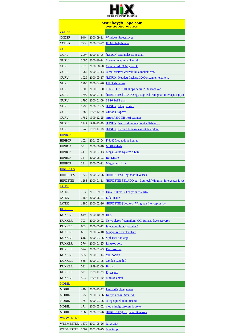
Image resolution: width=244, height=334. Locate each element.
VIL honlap (113, 255)
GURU (64, 49)
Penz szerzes (113, 249)
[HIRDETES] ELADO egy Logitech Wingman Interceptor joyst (145, 94)
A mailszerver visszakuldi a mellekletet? (130, 71)
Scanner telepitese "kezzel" (122, 60)
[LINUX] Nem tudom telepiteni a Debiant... (133, 123)
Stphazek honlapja (117, 237)
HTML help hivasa (117, 43)
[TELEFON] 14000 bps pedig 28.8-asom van (133, 89)
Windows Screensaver (119, 37)
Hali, (109, 214)
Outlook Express (116, 111)
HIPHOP (65, 134)
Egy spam (112, 272)
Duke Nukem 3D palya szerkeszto (127, 192)
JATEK (64, 186)
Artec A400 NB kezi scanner (123, 117)
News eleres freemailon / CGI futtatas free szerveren (138, 220)
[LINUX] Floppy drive (120, 106)
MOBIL (65, 283)
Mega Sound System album (123, 152)
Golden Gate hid (116, 260)
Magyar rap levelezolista (121, 232)
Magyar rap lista (116, 163)
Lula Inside (113, 197)
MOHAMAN (114, 146)
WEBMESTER (69, 318)
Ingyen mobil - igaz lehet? (122, 226)
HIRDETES (67, 169)
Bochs (110, 266)
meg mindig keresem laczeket (124, 306)
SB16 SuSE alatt (116, 100)
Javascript (112, 323)
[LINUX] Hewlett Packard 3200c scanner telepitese (137, 77)
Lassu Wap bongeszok (119, 289)
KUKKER (66, 209)
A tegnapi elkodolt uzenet (121, 300)
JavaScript (112, 329)
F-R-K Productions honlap (122, 140)
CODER (65, 31)
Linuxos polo (114, 243)
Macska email (114, 277)
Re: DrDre (112, 157)
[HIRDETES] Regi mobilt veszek (126, 174)
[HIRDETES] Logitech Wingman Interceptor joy (136, 203)
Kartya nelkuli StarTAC (120, 295)
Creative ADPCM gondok (122, 66)
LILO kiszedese (115, 83)
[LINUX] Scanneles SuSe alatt (125, 54)
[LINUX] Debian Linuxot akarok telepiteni (132, 129)
